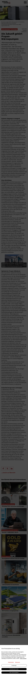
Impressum (17, 662)
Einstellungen (14, 665)
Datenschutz (11, 662)
